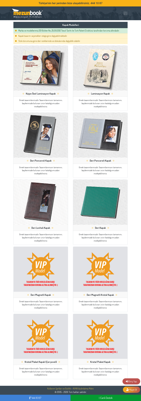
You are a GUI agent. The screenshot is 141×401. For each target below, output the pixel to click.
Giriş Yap (131, 381)
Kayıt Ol (131, 389)
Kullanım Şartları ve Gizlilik (59, 388)
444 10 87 (35, 398)
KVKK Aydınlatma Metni (83, 388)
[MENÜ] (125, 13)
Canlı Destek (106, 398)
